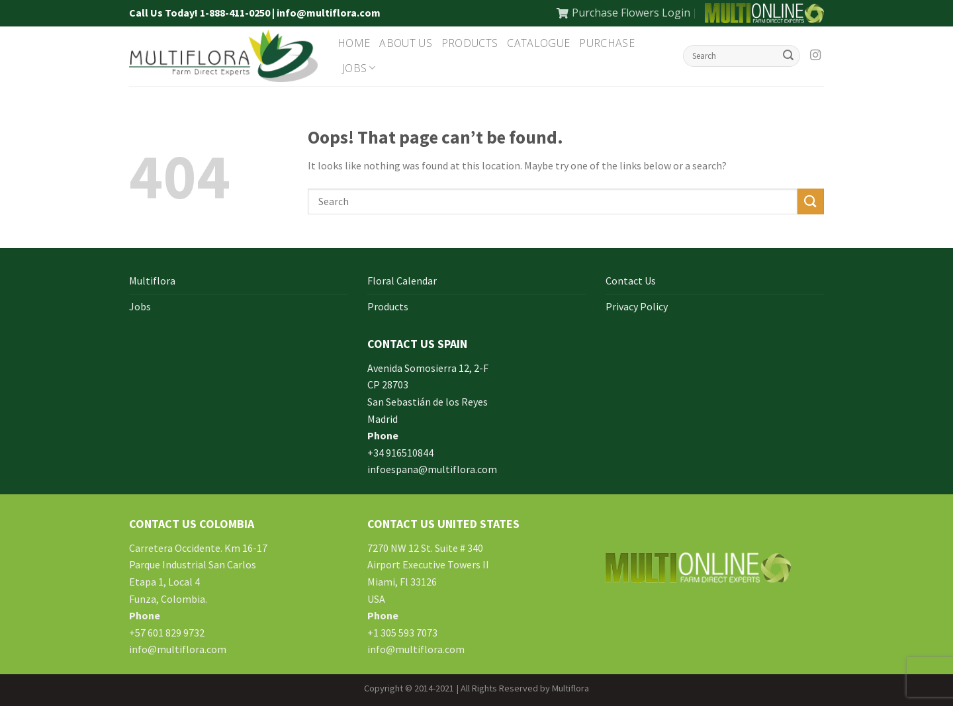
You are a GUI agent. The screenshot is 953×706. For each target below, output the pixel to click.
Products (469, 43)
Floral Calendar (402, 280)
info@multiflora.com (177, 649)
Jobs (359, 68)
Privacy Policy (637, 306)
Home (354, 43)
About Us (405, 43)
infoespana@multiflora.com (432, 469)
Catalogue (538, 43)
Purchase (607, 43)
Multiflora (152, 280)
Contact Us (631, 280)
